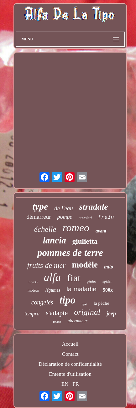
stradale (93, 207)
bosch (57, 322)
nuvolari (85, 218)
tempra (31, 314)
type (40, 206)
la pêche (101, 303)
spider (107, 281)
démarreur (38, 216)
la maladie (81, 289)
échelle (45, 229)
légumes (52, 290)
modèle (84, 264)
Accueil (70, 344)
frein (106, 217)
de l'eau (63, 208)
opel (84, 304)
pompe (64, 217)
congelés (42, 302)
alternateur (77, 321)
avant (101, 230)
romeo (75, 227)
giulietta (85, 241)
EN (65, 384)
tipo (68, 300)
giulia (91, 281)
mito (108, 266)
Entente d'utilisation (70, 374)
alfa (52, 277)
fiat (74, 277)
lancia (54, 240)
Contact (70, 354)
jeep (111, 313)
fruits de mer (46, 265)
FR (75, 384)
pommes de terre (70, 252)
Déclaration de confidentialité (70, 364)
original (87, 312)
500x (108, 290)
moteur (33, 290)
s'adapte (57, 313)
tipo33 (33, 282)
